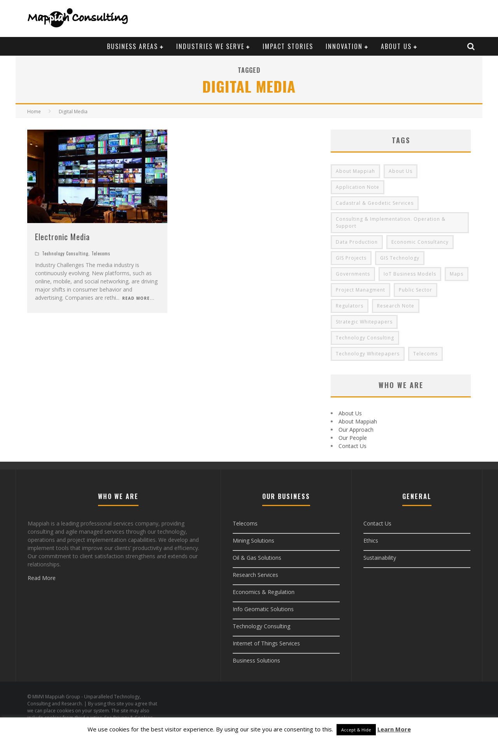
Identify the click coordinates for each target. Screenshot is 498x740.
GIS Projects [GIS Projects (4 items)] (351, 258)
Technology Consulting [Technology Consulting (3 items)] (365, 337)
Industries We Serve (210, 46)
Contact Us (352, 446)
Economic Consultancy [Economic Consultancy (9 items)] (420, 242)
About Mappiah (357, 421)
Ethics (370, 540)
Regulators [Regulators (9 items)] (349, 305)
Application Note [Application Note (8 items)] (357, 187)
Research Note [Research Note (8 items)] (395, 305)
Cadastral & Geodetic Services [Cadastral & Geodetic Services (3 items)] (375, 203)
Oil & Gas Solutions (257, 557)
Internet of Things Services (266, 643)
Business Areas (132, 46)
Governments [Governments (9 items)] (353, 274)
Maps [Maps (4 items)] (456, 274)
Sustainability (379, 557)
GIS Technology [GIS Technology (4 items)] (399, 258)
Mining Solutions (253, 540)
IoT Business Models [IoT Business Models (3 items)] (410, 274)
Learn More (394, 729)
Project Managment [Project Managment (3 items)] (360, 290)
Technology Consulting (65, 253)
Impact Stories (288, 46)
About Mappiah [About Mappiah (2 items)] (355, 171)
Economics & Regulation (264, 592)
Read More (42, 578)
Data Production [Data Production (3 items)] (357, 242)
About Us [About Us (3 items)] (400, 171)
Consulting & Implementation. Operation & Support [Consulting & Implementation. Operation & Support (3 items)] (390, 222)
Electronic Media (62, 237)
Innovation (344, 46)
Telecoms (100, 253)
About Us (396, 46)
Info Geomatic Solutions (263, 609)
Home (34, 111)
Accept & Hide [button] (356, 730)
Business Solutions (256, 660)
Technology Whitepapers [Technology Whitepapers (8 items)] (368, 353)
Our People (352, 437)
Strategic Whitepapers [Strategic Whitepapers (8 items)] (364, 321)
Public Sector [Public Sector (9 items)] (415, 290)
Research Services (255, 574)
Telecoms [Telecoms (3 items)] (425, 353)
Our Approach (356, 429)
